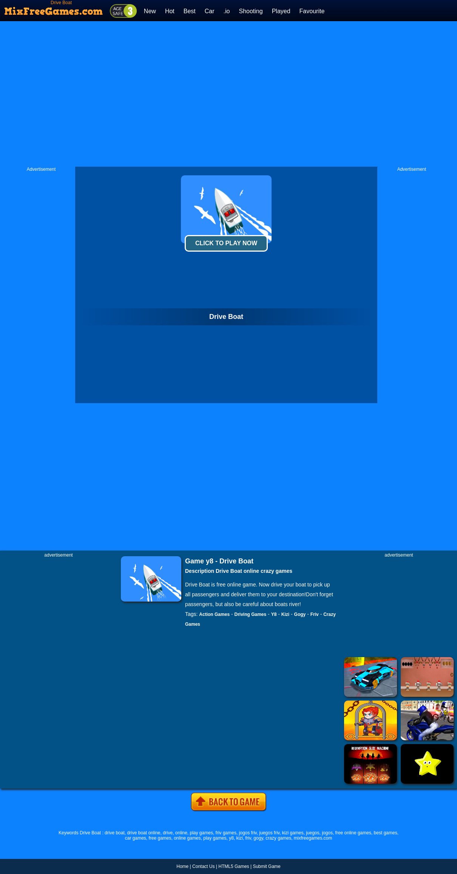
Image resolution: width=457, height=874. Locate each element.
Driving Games (251, 614)
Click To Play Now (226, 243)
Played (281, 11)
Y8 (274, 614)
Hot (169, 11)
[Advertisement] (148, 94)
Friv (314, 614)
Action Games (214, 614)
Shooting (250, 11)
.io (227, 11)
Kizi (285, 614)
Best (190, 11)
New (150, 11)
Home (182, 866)
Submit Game (266, 866)
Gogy (300, 614)
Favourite (312, 11)
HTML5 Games (233, 866)
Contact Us (203, 866)
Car (210, 11)
